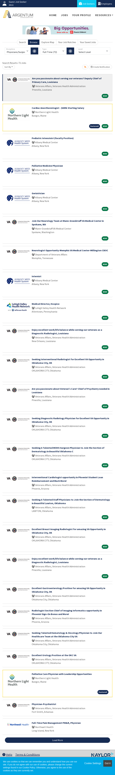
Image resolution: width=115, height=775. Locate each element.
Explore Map (47, 42)
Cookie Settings (92, 763)
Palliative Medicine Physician (47, 165)
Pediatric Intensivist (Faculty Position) (53, 138)
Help (7, 754)
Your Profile (81, 15)
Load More (57, 740)
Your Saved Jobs (88, 42)
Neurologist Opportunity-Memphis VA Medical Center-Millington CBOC (70, 250)
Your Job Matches (67, 42)
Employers (105, 4)
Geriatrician (38, 193)
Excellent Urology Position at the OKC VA (54, 655)
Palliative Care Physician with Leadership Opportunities (62, 673)
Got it (108, 763)
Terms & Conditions (27, 754)
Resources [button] (103, 15)
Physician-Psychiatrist (44, 704)
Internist (36, 276)
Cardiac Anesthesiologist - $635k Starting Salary (58, 107)
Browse (33, 42)
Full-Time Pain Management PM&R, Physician (56, 722)
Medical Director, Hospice (45, 303)
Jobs (64, 15)
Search (22, 42)
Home (53, 15)
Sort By (7, 67)
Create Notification (100, 67)
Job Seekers (87, 4)
